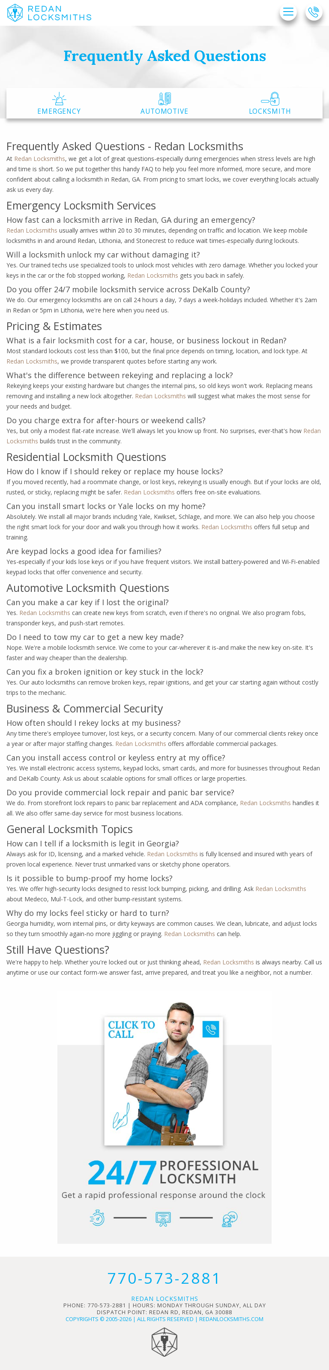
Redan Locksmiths (39, 159)
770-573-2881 (164, 1278)
